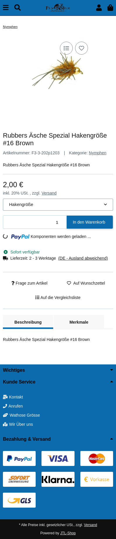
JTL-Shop (68, 533)
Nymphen (97, 153)
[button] (99, 8)
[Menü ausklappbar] (5, 8)
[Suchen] (17, 8)
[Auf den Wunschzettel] (81, 48)
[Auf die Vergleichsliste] (66, 48)
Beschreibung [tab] (27, 322)
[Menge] (35, 222)
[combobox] (58, 205)
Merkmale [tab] (79, 322)
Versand (48, 193)
